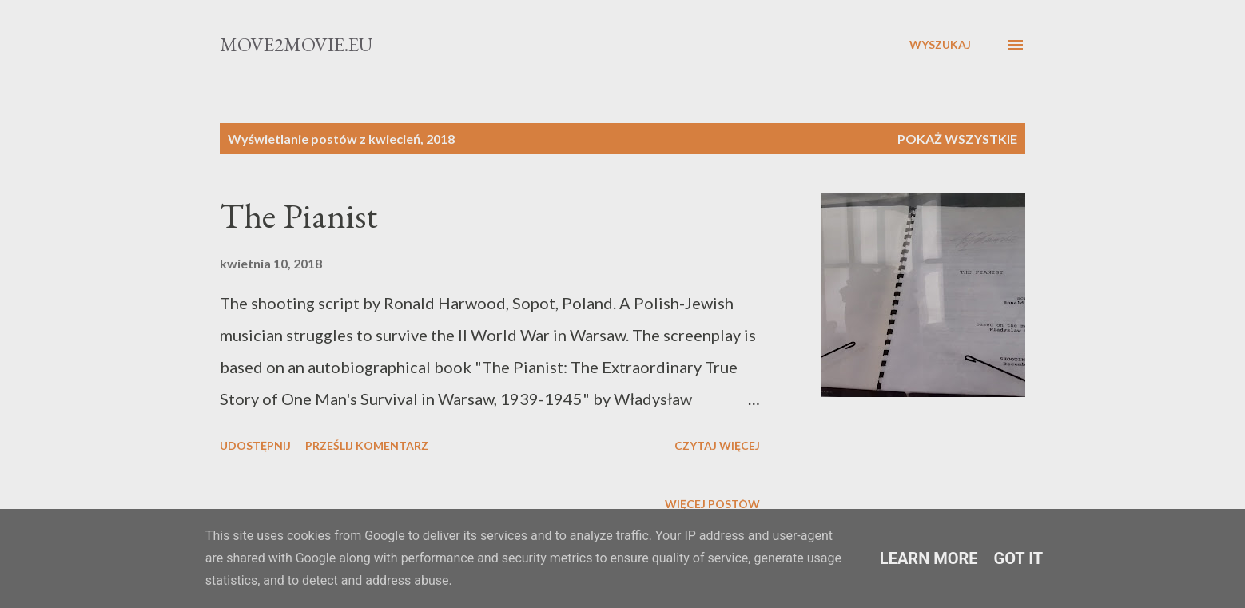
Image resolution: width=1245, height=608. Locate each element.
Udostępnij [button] (255, 445)
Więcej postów (712, 504)
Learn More (929, 558)
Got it (1019, 558)
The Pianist (298, 215)
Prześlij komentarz (366, 445)
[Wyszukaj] (940, 44)
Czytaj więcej (717, 445)
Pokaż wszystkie (957, 138)
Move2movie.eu (296, 44)
